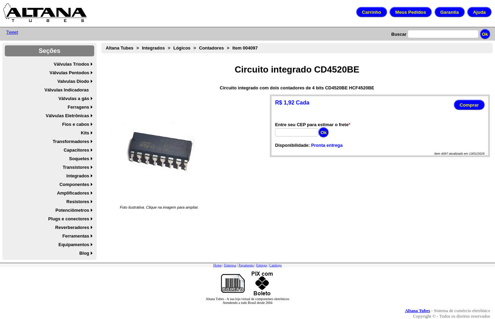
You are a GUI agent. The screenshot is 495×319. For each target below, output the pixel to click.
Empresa (230, 265)
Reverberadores (72, 227)
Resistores (77, 201)
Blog (84, 253)
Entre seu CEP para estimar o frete (312, 124)
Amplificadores (73, 193)
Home (217, 265)
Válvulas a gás (73, 98)
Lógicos (181, 48)
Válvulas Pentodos (69, 72)
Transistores (76, 167)
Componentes (74, 184)
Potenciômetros (72, 210)
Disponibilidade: (292, 145)
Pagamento (246, 265)
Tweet (12, 32)
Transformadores (71, 141)
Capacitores (76, 150)
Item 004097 (245, 48)
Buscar (398, 34)
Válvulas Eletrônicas (67, 115)
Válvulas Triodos (71, 64)
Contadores (211, 48)
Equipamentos (73, 244)
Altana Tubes (119, 48)
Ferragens (78, 107)
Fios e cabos (75, 124)
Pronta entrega (327, 145)
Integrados (77, 175)
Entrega (261, 265)
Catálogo (275, 265)
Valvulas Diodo (73, 81)
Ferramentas (76, 236)
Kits (85, 132)
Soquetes (79, 158)
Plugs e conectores (68, 218)
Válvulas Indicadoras (66, 89)
